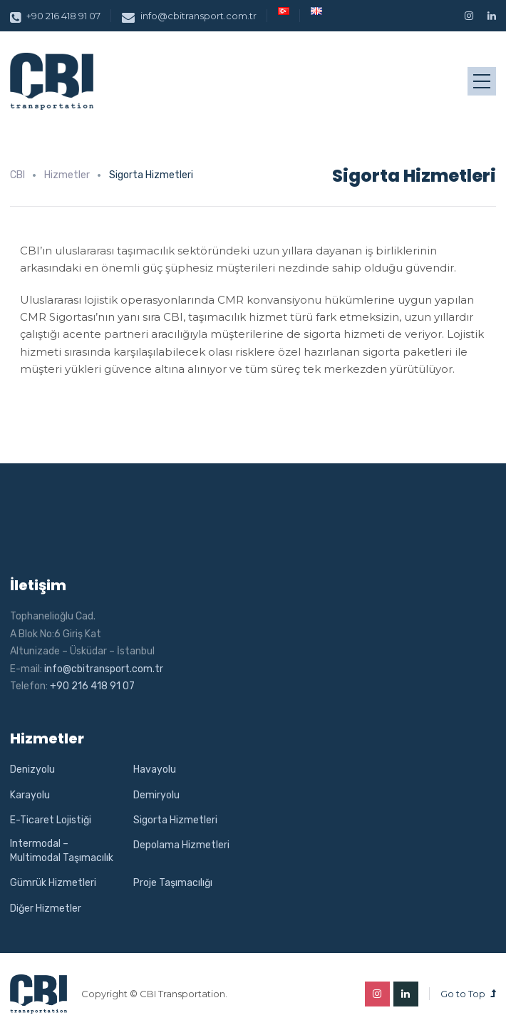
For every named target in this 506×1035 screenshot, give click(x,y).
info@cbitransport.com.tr (189, 15)
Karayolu (30, 795)
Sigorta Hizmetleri (175, 820)
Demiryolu (156, 795)
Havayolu (154, 769)
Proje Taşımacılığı (172, 883)
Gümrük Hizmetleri (53, 883)
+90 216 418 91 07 (55, 15)
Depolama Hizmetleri (181, 845)
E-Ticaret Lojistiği (50, 820)
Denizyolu (32, 769)
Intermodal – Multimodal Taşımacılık (61, 851)
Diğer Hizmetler (45, 908)
